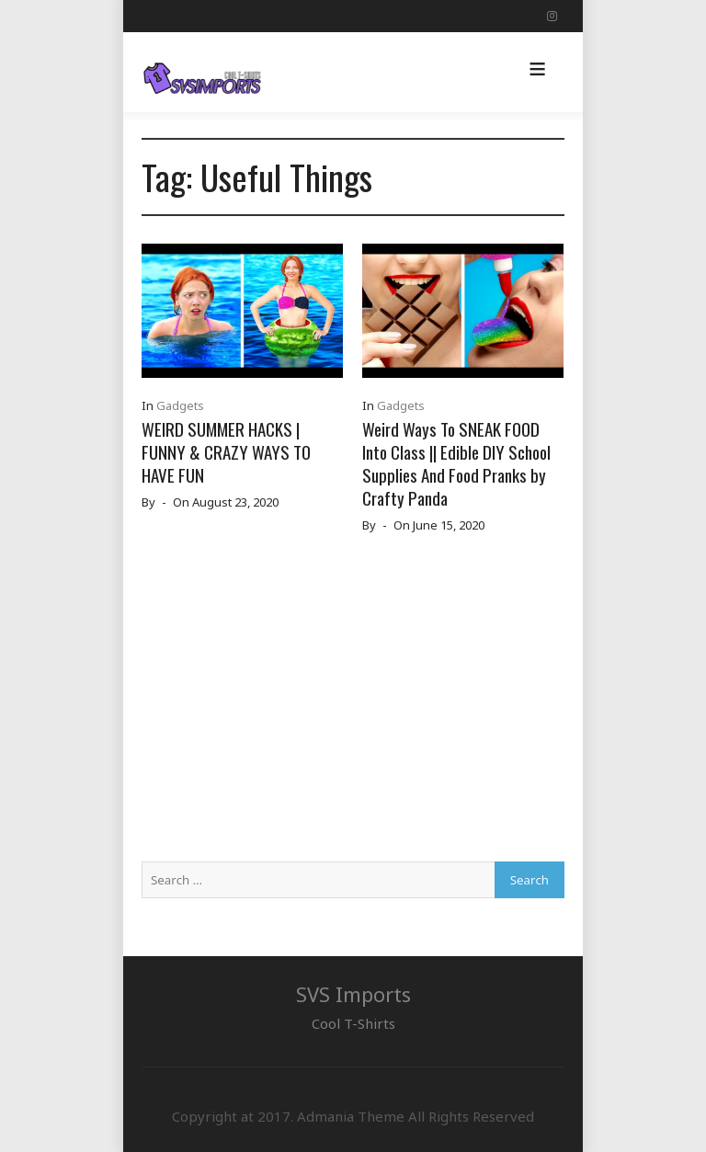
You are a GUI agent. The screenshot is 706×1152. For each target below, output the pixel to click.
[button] (537, 71)
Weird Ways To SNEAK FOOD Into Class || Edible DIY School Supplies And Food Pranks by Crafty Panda (456, 463)
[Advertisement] (353, 705)
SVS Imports (353, 994)
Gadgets (180, 405)
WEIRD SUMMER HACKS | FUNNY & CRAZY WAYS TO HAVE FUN (226, 451)
